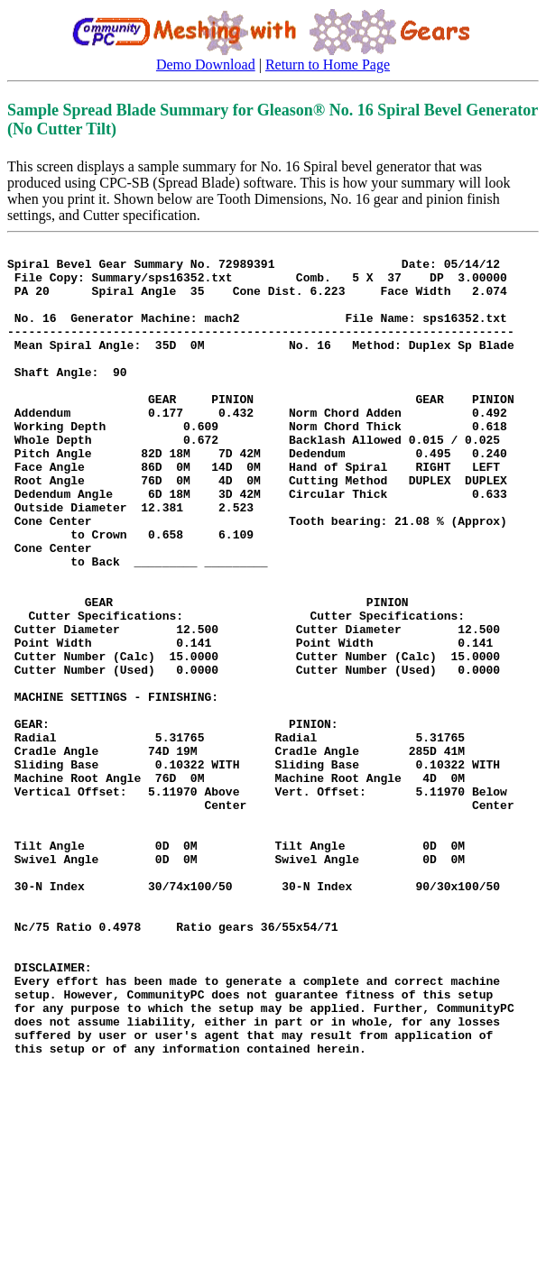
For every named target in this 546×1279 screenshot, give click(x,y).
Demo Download (205, 64)
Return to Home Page (327, 64)
